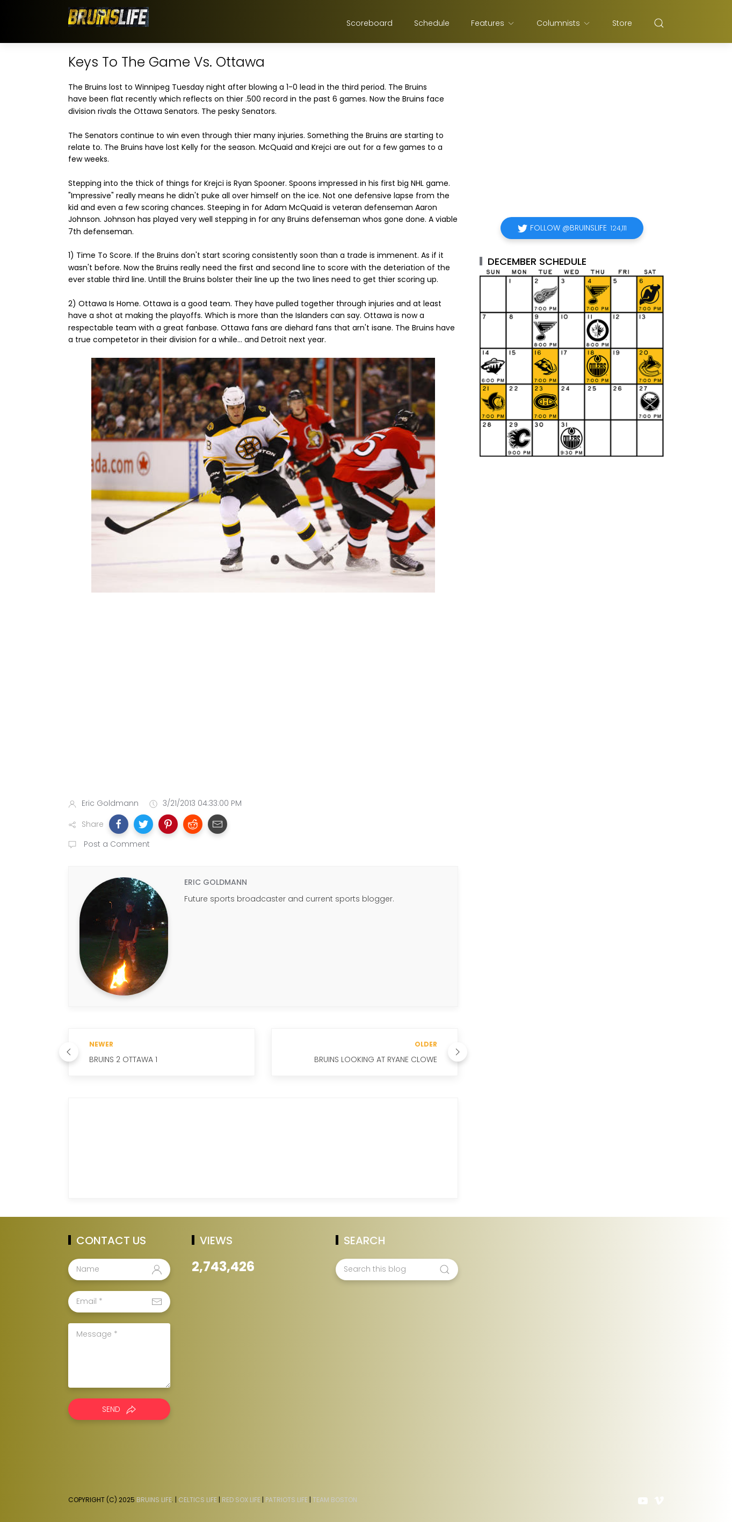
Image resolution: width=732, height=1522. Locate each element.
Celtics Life (197, 1499)
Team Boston (335, 1499)
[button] (118, 824)
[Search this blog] (397, 1269)
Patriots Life (286, 1499)
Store (622, 23)
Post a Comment (116, 844)
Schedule (432, 23)
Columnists (564, 23)
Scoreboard (369, 23)
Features (493, 23)
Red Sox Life (241, 1499)
